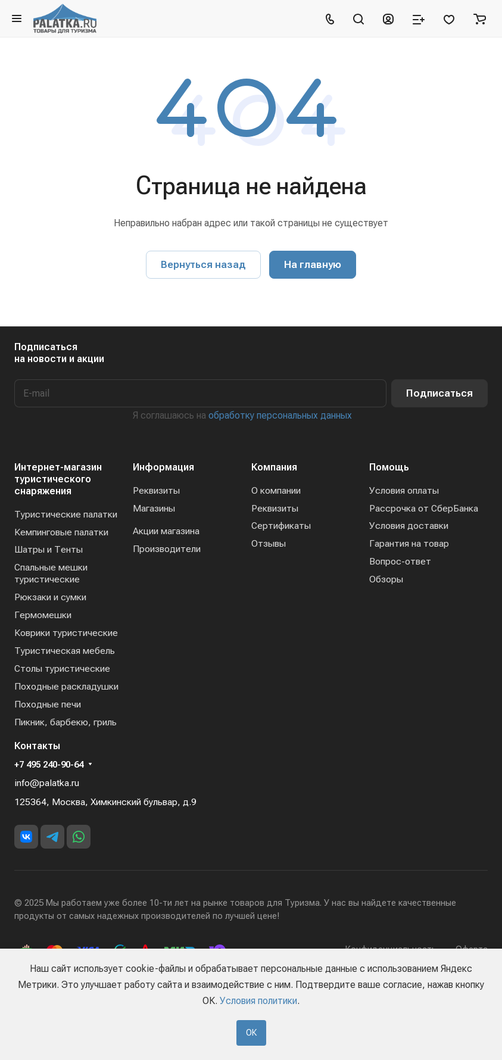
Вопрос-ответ (400, 561)
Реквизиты (156, 490)
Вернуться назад (203, 264)
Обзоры (386, 579)
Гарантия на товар (409, 543)
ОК (251, 1032)
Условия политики (258, 1000)
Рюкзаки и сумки (50, 597)
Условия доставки (408, 525)
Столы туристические (62, 668)
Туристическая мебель (64, 650)
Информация (163, 467)
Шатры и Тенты (48, 549)
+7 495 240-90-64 (48, 764)
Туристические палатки (65, 514)
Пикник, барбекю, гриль (65, 722)
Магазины (154, 508)
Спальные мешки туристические (51, 573)
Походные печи (47, 704)
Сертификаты (281, 525)
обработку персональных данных (280, 415)
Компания (274, 467)
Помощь (389, 467)
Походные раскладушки (66, 686)
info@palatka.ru (46, 782)
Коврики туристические (66, 632)
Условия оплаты (404, 490)
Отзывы (268, 543)
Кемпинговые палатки (61, 532)
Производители (167, 548)
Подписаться (439, 393)
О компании (276, 490)
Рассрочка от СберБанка (423, 508)
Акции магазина (166, 531)
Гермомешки (42, 615)
